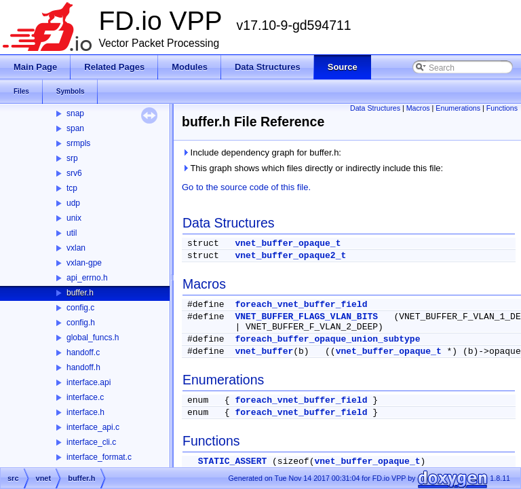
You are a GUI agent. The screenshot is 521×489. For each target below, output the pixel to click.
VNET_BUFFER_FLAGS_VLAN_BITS (306, 317)
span (75, 128)
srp (72, 158)
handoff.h (83, 367)
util (71, 233)
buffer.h (80, 292)
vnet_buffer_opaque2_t (290, 256)
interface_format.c (99, 457)
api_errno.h (87, 278)
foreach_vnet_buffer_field (301, 305)
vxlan (75, 248)
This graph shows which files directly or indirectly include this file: (312, 168)
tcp (71, 188)
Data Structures (375, 108)
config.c (80, 307)
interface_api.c (92, 427)
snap (75, 113)
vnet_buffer (264, 351)
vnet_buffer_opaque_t (288, 243)
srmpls (78, 143)
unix (73, 218)
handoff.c (83, 352)
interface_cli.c (91, 442)
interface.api (88, 382)
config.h (80, 322)
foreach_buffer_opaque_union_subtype (327, 339)
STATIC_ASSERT (232, 461)
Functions (502, 108)
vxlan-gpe (84, 263)
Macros (418, 108)
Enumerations (458, 108)
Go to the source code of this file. (246, 187)
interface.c (85, 397)
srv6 (74, 173)
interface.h (85, 412)
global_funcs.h (92, 337)
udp (73, 203)
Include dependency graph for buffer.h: (261, 152)
